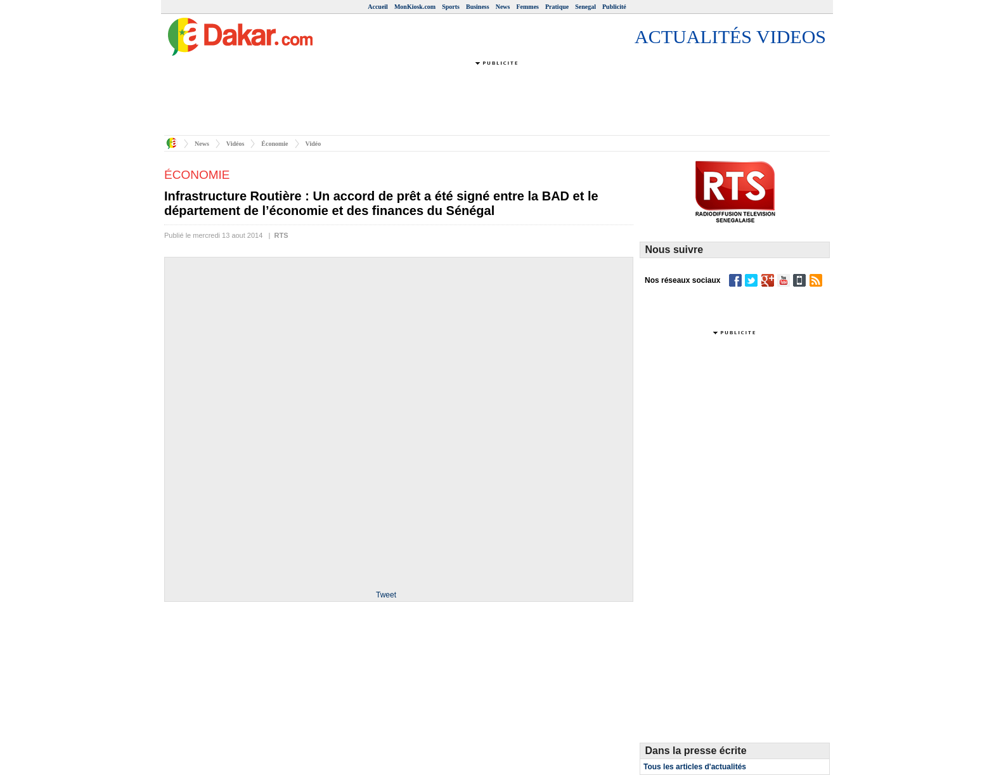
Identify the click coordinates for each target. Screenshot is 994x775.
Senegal (585, 6)
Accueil (378, 6)
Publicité (614, 6)
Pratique (557, 6)
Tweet (386, 594)
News (503, 6)
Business (477, 6)
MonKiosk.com (415, 6)
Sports (451, 6)
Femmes (527, 6)
